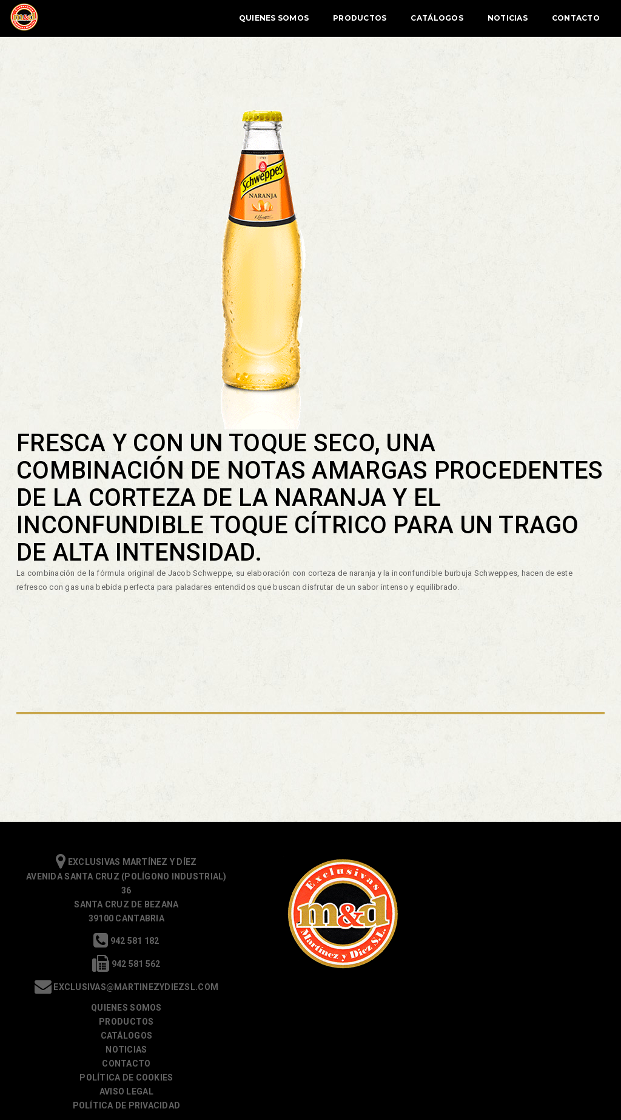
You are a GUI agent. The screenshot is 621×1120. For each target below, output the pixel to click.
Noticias (491, 17)
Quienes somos (505, 862)
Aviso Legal (505, 946)
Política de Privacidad (506, 960)
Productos (343, 17)
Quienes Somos (257, 17)
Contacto (559, 17)
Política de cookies (505, 932)
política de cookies (250, 1102)
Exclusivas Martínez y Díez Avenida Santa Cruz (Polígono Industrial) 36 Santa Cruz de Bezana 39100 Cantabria (115, 892)
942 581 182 (115, 943)
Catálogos (420, 17)
